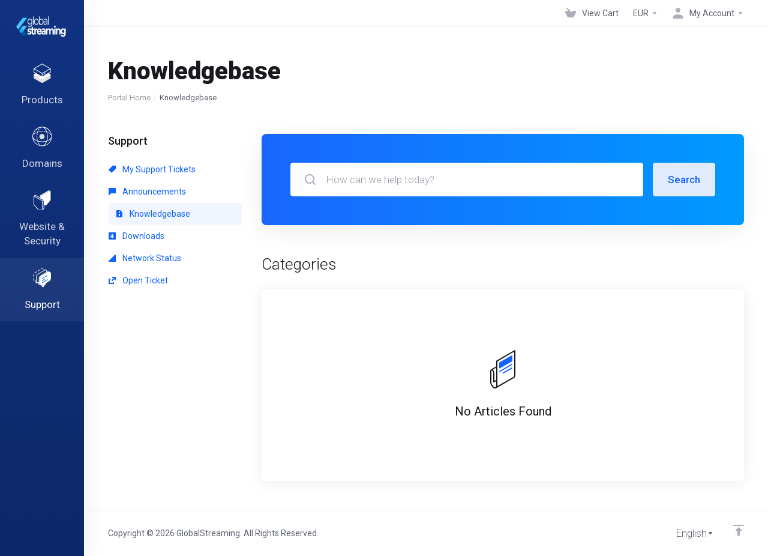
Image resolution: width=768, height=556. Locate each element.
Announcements (147, 191)
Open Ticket (138, 280)
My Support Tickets (152, 169)
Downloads (136, 236)
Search (684, 180)
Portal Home (129, 97)
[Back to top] (739, 530)
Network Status (145, 258)
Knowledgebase (153, 214)
